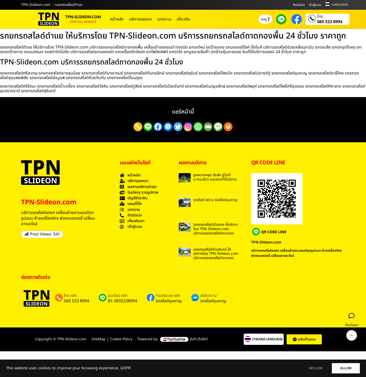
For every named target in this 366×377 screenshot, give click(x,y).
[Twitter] (177, 126)
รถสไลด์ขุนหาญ (169, 301)
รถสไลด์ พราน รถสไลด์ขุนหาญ (215, 200)
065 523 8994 (329, 22)
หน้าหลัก (117, 19)
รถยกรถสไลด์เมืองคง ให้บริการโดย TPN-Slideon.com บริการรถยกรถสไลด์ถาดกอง (215, 229)
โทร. (320, 17)
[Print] (228, 126)
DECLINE (313, 368)
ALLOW (345, 368)
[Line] (147, 126)
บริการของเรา (140, 19)
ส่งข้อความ (208, 296)
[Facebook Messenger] (167, 126)
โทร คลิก (70, 296)
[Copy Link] (137, 126)
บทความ (164, 19)
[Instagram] (188, 126)
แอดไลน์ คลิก (117, 296)
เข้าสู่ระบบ (315, 4)
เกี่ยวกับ (183, 19)
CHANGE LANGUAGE (267, 339)
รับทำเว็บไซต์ (199, 339)
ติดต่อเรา (299, 4)
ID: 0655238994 (122, 301)
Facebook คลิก (168, 296)
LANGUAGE (340, 4)
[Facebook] (157, 126)
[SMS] (218, 126)
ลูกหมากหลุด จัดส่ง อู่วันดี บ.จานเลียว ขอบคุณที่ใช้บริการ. (215, 177)
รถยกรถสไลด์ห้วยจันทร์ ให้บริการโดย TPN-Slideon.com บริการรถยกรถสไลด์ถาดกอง (215, 254)
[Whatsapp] (198, 126)
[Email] (208, 126)
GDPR (125, 368)
